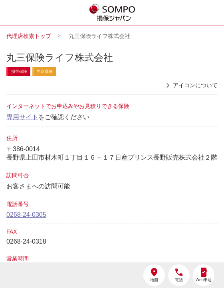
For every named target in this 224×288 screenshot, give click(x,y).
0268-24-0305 (26, 214)
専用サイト (22, 117)
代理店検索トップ (28, 36)
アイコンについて (190, 85)
